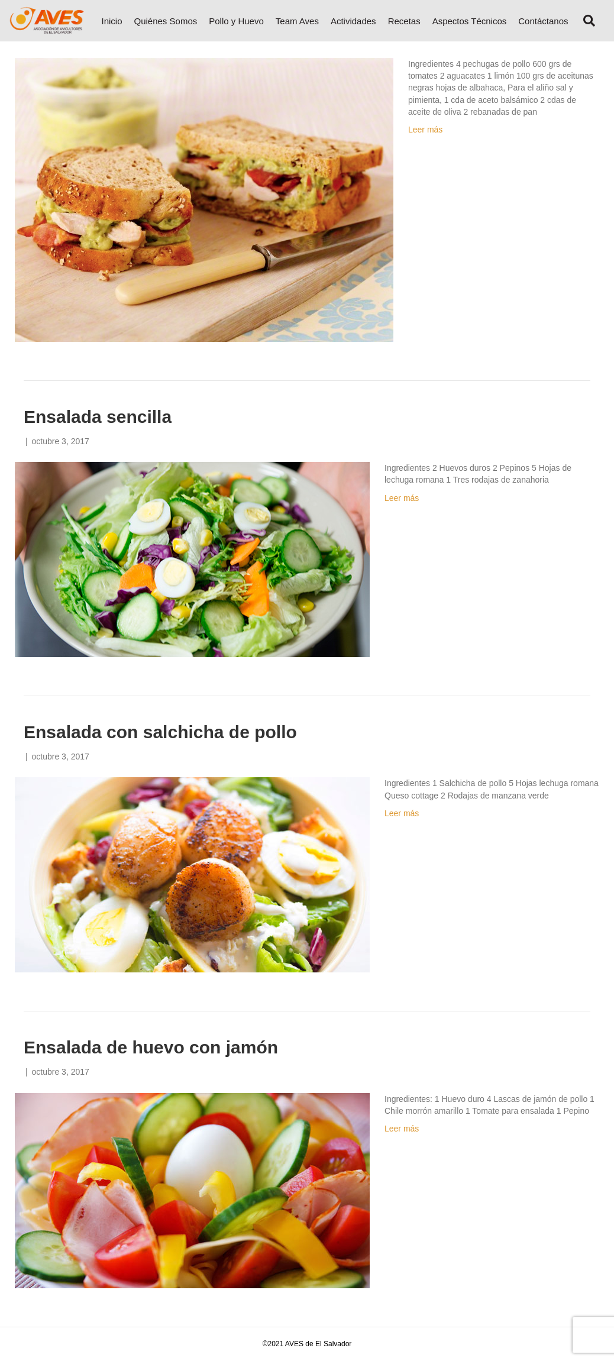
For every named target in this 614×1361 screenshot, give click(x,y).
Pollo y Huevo (236, 21)
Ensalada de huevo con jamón (151, 1047)
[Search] (584, 20)
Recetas (404, 21)
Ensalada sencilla (98, 416)
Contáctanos (543, 21)
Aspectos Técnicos (469, 21)
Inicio (111, 21)
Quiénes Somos (166, 21)
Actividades (353, 21)
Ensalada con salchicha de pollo (160, 732)
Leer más (425, 129)
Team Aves (297, 21)
